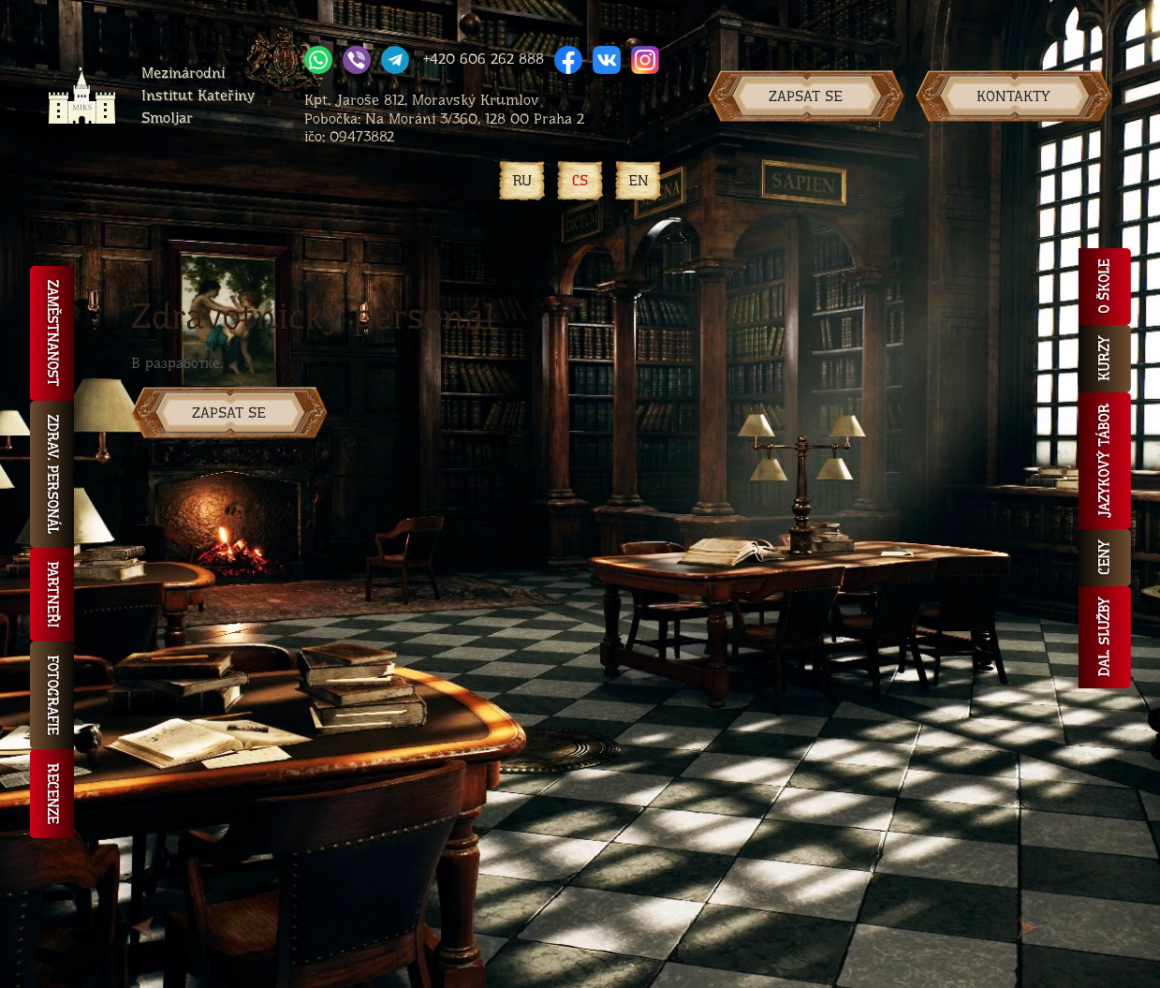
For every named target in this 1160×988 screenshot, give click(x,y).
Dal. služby (1104, 637)
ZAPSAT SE (229, 412)
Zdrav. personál (52, 474)
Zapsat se (806, 96)
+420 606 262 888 (483, 58)
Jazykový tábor (1104, 461)
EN (638, 180)
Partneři (52, 594)
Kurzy (1104, 358)
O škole (1104, 286)
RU (522, 180)
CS (580, 180)
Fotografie (52, 695)
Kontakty (1013, 96)
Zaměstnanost (52, 333)
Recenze (52, 793)
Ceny (1104, 557)
